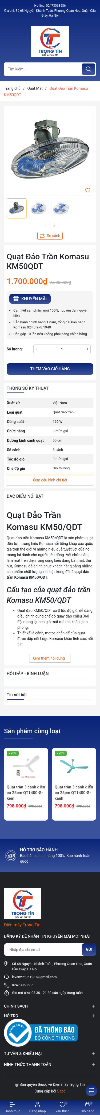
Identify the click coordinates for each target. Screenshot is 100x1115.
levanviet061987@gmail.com (34, 977)
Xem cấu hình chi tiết (50, 480)
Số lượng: (15, 349)
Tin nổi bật (17, 694)
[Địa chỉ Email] (50, 949)
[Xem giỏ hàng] (87, 1108)
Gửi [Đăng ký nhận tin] (89, 949)
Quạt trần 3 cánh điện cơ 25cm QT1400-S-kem (26, 793)
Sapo (61, 1091)
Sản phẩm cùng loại (32, 731)
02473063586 (56, 6)
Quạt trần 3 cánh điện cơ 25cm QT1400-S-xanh (74, 793)
